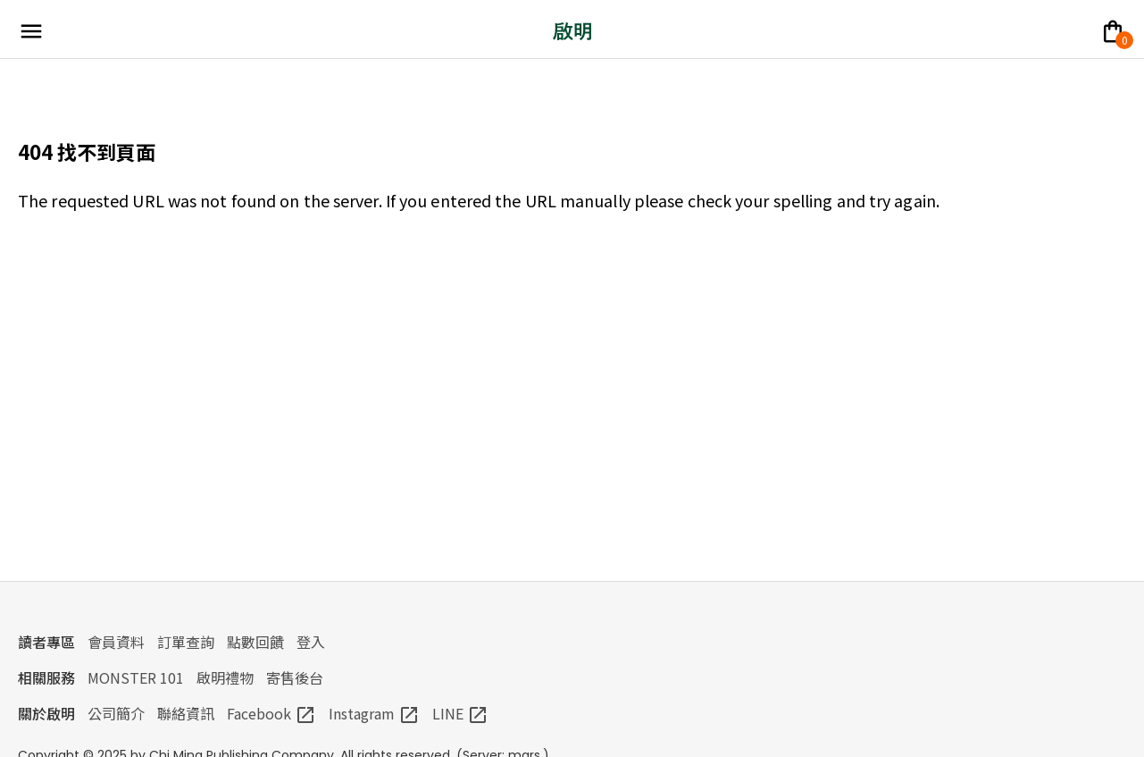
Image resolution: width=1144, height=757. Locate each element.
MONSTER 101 (136, 677)
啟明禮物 (225, 677)
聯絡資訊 (185, 713)
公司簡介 (116, 713)
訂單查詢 (185, 641)
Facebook (271, 713)
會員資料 (116, 641)
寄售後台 (294, 677)
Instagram (374, 713)
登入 (310, 641)
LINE (460, 713)
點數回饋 (255, 641)
